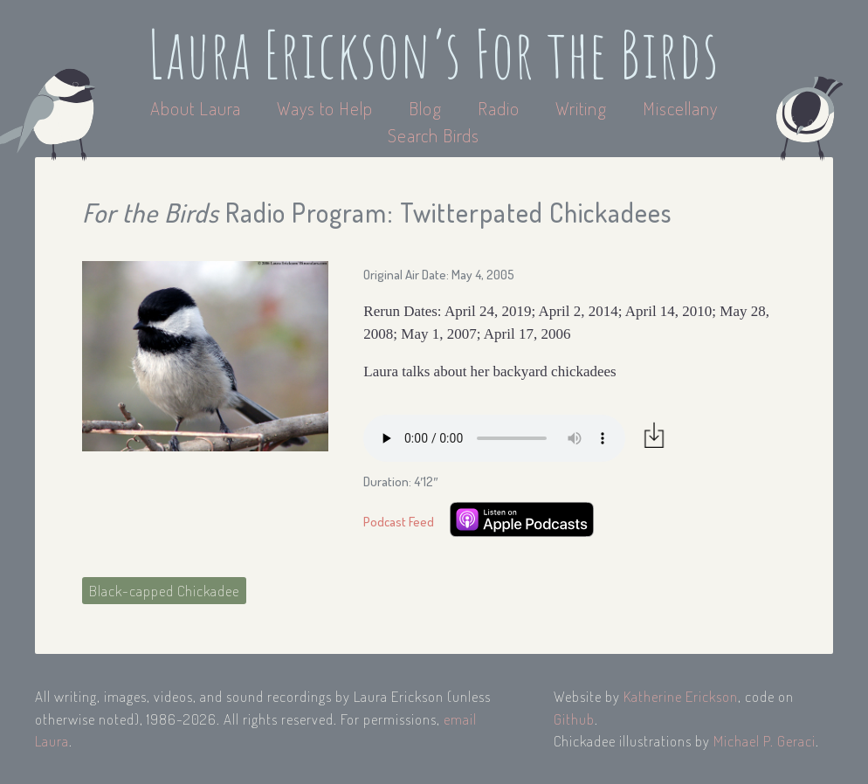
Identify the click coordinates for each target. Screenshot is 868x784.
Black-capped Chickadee (164, 590)
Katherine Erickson (680, 696)
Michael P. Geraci (764, 741)
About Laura (197, 108)
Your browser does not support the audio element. (494, 438)
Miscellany (680, 108)
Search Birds (433, 135)
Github (574, 719)
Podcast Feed (398, 521)
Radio (501, 108)
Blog (425, 108)
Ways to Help (327, 108)
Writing (581, 108)
